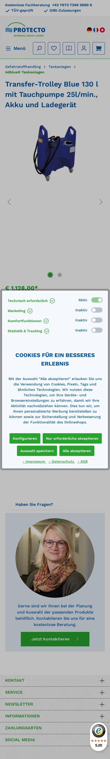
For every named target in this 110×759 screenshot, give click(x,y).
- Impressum (35, 461)
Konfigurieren (25, 438)
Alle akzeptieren (77, 451)
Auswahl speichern (37, 451)
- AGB (82, 461)
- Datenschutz (62, 461)
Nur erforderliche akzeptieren (72, 438)
